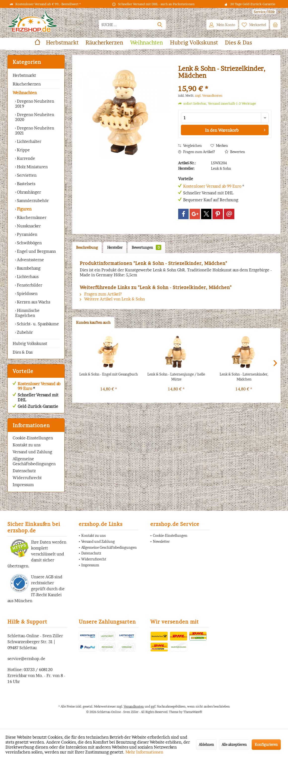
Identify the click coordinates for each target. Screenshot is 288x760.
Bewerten (235, 152)
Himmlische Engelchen (27, 313)
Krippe (23, 149)
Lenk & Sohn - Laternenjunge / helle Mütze (176, 376)
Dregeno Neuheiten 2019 (34, 104)
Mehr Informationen (144, 752)
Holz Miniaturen (32, 166)
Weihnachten (25, 92)
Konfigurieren (266, 744)
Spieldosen (27, 293)
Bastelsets (25, 183)
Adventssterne (30, 259)
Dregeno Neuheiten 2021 (34, 130)
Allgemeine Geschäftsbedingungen (34, 461)
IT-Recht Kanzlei (46, 594)
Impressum (23, 484)
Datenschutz (24, 470)
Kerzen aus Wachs (33, 301)
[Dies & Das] (238, 42)
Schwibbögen (29, 242)
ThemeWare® (192, 712)
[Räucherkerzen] (104, 42)
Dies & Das (23, 352)
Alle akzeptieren (234, 744)
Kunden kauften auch (93, 322)
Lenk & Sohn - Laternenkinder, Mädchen (244, 376)
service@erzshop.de (26, 658)
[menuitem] (264, 12)
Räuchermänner (31, 217)
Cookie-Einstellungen (33, 437)
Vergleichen (190, 145)
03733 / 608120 (38, 669)
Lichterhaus (27, 276)
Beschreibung (87, 247)
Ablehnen (206, 744)
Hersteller (115, 247)
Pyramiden (26, 234)
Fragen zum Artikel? (196, 152)
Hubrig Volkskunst (30, 343)
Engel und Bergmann (36, 251)
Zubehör (24, 332)
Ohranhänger (28, 192)
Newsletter (161, 541)
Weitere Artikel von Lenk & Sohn (112, 298)
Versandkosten (134, 706)
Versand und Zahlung (32, 451)
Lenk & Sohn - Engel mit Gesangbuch (108, 374)
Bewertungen (146, 247)
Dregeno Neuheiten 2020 (34, 117)
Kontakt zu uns (27, 444)
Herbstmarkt (24, 75)
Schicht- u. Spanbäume (37, 323)
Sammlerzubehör (32, 200)
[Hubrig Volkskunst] (193, 42)
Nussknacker (28, 225)
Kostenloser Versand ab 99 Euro (39, 386)
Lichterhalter (28, 141)
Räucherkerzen (27, 84)
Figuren (24, 209)
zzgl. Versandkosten (208, 95)
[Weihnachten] (146, 42)
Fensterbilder (29, 285)
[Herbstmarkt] (62, 42)
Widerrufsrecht (27, 477)
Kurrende (25, 158)
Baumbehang (28, 268)
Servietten (26, 175)
